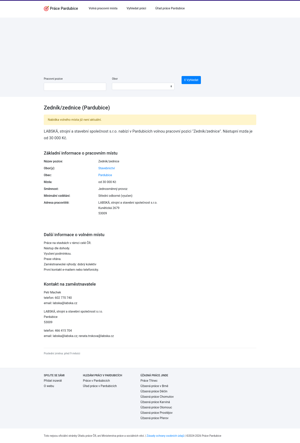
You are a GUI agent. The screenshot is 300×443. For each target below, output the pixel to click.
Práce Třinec (148, 380)
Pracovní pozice (53, 78)
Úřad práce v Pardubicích (100, 386)
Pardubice (105, 175)
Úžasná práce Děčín (153, 391)
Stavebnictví (106, 168)
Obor (115, 78)
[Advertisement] (150, 44)
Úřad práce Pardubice (170, 8)
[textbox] (119, 86)
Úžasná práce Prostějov (156, 413)
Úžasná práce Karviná (155, 402)
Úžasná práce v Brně (154, 386)
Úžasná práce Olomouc (156, 407)
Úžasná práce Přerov (154, 418)
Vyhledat (191, 80)
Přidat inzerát (53, 380)
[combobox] (143, 86)
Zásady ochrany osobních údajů (165, 435)
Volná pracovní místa (103, 8)
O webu (49, 386)
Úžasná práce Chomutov (157, 396)
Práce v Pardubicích (96, 380)
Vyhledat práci (136, 8)
